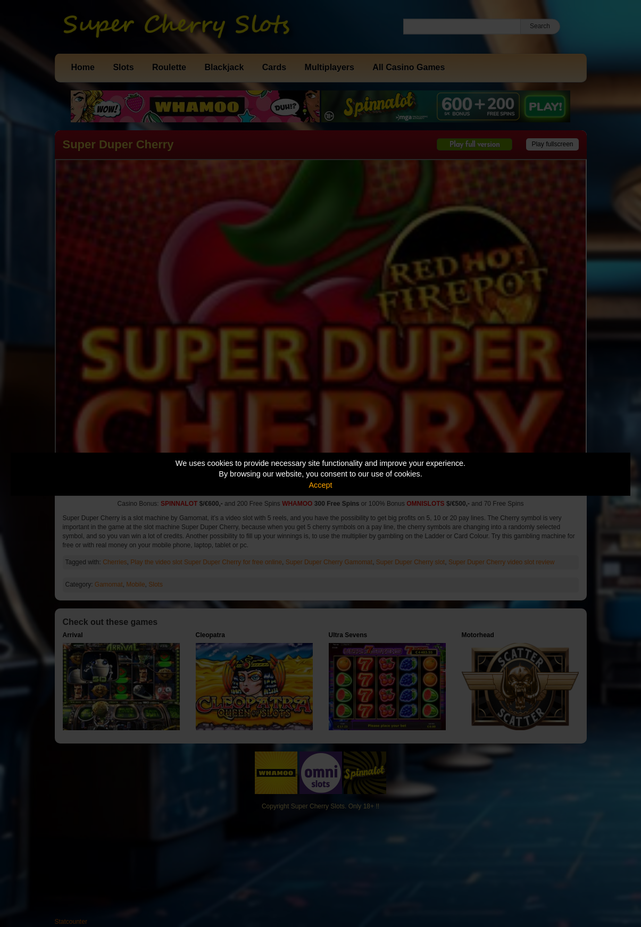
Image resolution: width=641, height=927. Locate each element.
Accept (320, 485)
